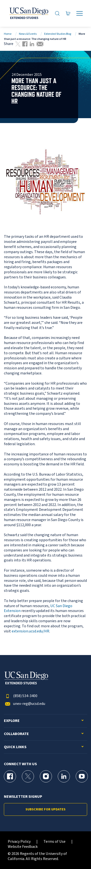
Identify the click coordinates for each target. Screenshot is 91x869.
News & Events (28, 34)
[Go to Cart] (68, 13)
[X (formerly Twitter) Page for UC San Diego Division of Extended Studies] (28, 776)
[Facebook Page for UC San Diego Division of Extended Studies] (10, 776)
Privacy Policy (19, 841)
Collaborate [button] (16, 733)
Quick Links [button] (15, 747)
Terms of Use (54, 841)
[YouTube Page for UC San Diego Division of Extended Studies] (82, 776)
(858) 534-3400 (20, 696)
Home (7, 34)
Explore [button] (12, 720)
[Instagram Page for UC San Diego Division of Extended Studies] (46, 776)
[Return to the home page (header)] (28, 13)
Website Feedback (23, 846)
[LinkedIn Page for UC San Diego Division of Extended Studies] (64, 776)
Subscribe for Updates (45, 809)
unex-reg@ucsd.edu (24, 703)
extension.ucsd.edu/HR (30, 631)
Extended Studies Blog (57, 34)
